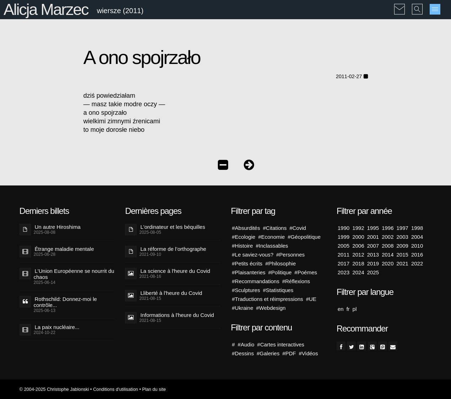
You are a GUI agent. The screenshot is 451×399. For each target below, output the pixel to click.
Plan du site (154, 389)
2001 (373, 237)
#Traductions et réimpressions (267, 299)
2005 (343, 246)
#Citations (275, 228)
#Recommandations (255, 281)
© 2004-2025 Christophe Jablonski (54, 389)
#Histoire (242, 246)
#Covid (297, 228)
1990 (343, 228)
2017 (343, 263)
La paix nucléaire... (57, 327)
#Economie (271, 237)
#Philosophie (280, 263)
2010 (417, 246)
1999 (343, 237)
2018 (358, 263)
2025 (373, 272)
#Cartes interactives (281, 344)
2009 (402, 246)
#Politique (280, 272)
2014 (387, 255)
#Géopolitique (304, 237)
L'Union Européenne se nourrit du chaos (74, 274)
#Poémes (306, 272)
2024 (358, 272)
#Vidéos (308, 353)
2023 (343, 272)
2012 (358, 255)
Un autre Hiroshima (58, 227)
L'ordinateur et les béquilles (172, 227)
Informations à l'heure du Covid (177, 315)
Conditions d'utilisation (115, 389)
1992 (358, 228)
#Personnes (290, 255)
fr (348, 309)
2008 (387, 246)
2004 (417, 237)
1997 (402, 228)
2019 (373, 263)
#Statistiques (278, 290)
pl (355, 309)
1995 (373, 228)
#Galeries (268, 353)
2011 (343, 255)
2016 (417, 255)
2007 (373, 246)
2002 (387, 237)
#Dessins (243, 353)
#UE (311, 299)
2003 (402, 237)
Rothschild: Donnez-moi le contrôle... (65, 302)
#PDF (289, 353)
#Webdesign (271, 308)
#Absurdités (246, 228)
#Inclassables (272, 246)
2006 (358, 246)
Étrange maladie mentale (64, 249)
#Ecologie (244, 237)
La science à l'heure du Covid (175, 271)
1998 (417, 228)
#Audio (246, 344)
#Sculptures (246, 290)
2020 (387, 263)
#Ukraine (242, 308)
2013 (373, 255)
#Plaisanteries (248, 272)
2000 (358, 237)
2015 (402, 255)
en (341, 309)
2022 (417, 263)
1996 (387, 228)
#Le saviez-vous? (253, 255)
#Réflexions (296, 281)
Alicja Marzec (46, 9)
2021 (402, 263)
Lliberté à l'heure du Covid (171, 293)
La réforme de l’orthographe (173, 249)
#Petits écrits (247, 263)
